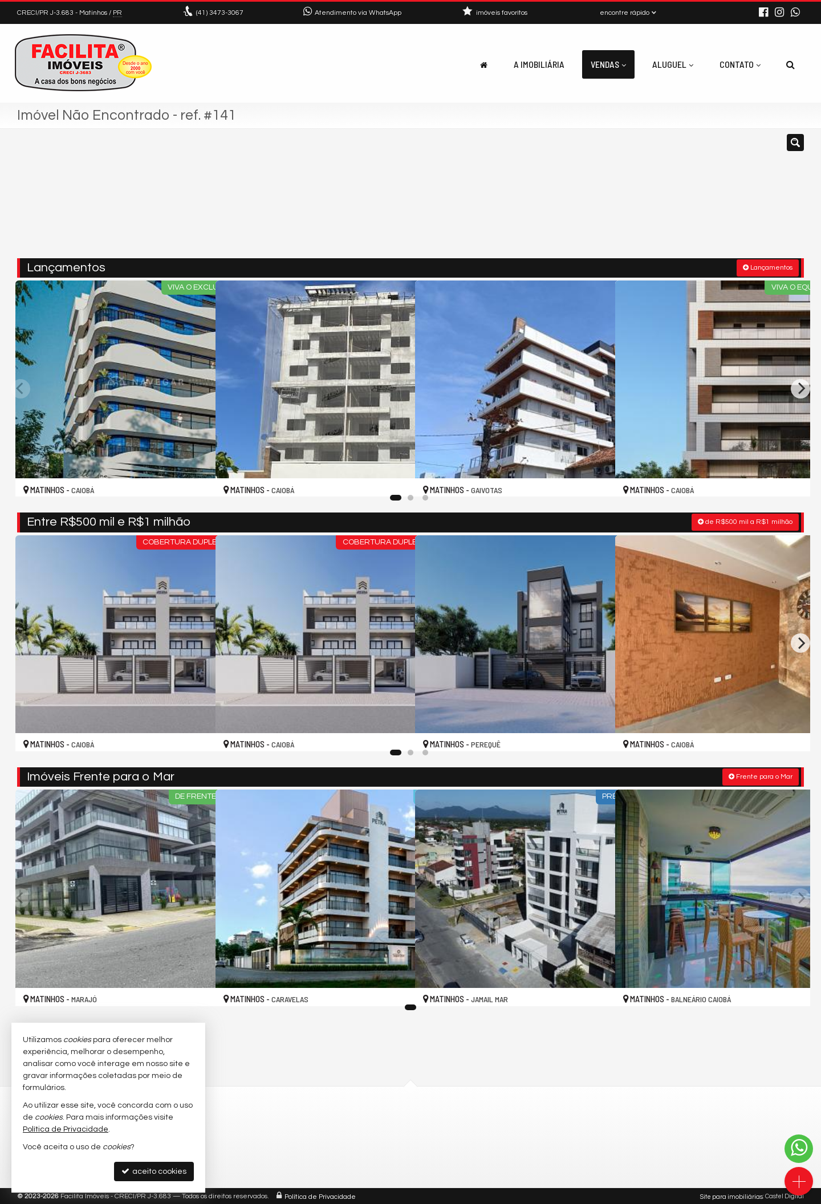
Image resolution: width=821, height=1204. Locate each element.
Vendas (608, 64)
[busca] (790, 64)
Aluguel (672, 64)
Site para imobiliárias (731, 1195)
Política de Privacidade (320, 1195)
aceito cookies (153, 1171)
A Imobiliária (539, 64)
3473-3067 (219, 13)
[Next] (800, 387)
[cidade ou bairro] (537, 198)
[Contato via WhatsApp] (799, 1148)
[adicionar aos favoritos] (194, 478)
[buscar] (643, 198)
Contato (740, 64)
